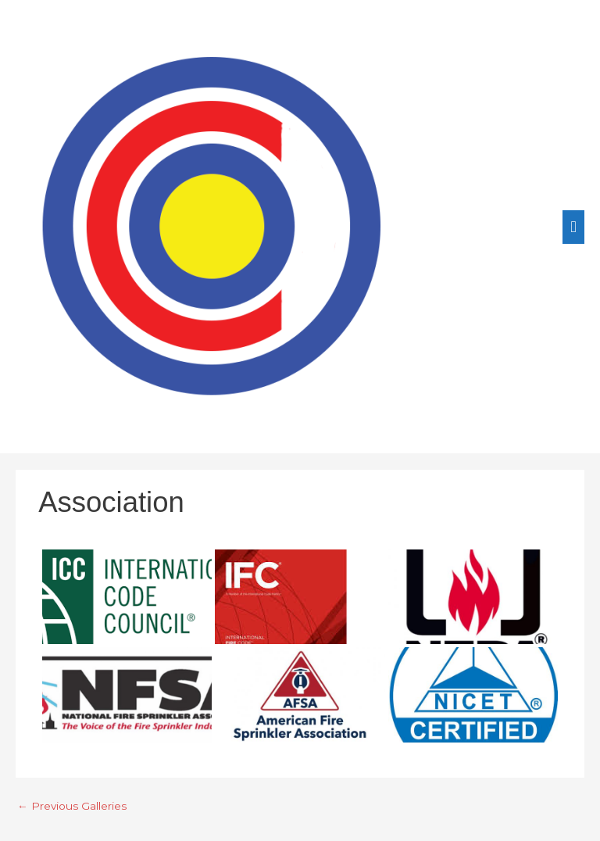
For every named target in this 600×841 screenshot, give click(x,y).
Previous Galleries (72, 806)
